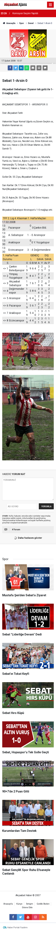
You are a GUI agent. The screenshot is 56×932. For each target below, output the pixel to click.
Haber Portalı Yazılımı (17, 927)
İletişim (29, 904)
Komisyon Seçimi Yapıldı (25, 13)
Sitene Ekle (27, 907)
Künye (19, 904)
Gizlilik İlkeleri (43, 904)
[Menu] (50, 5)
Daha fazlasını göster (27, 538)
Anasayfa (8, 904)
